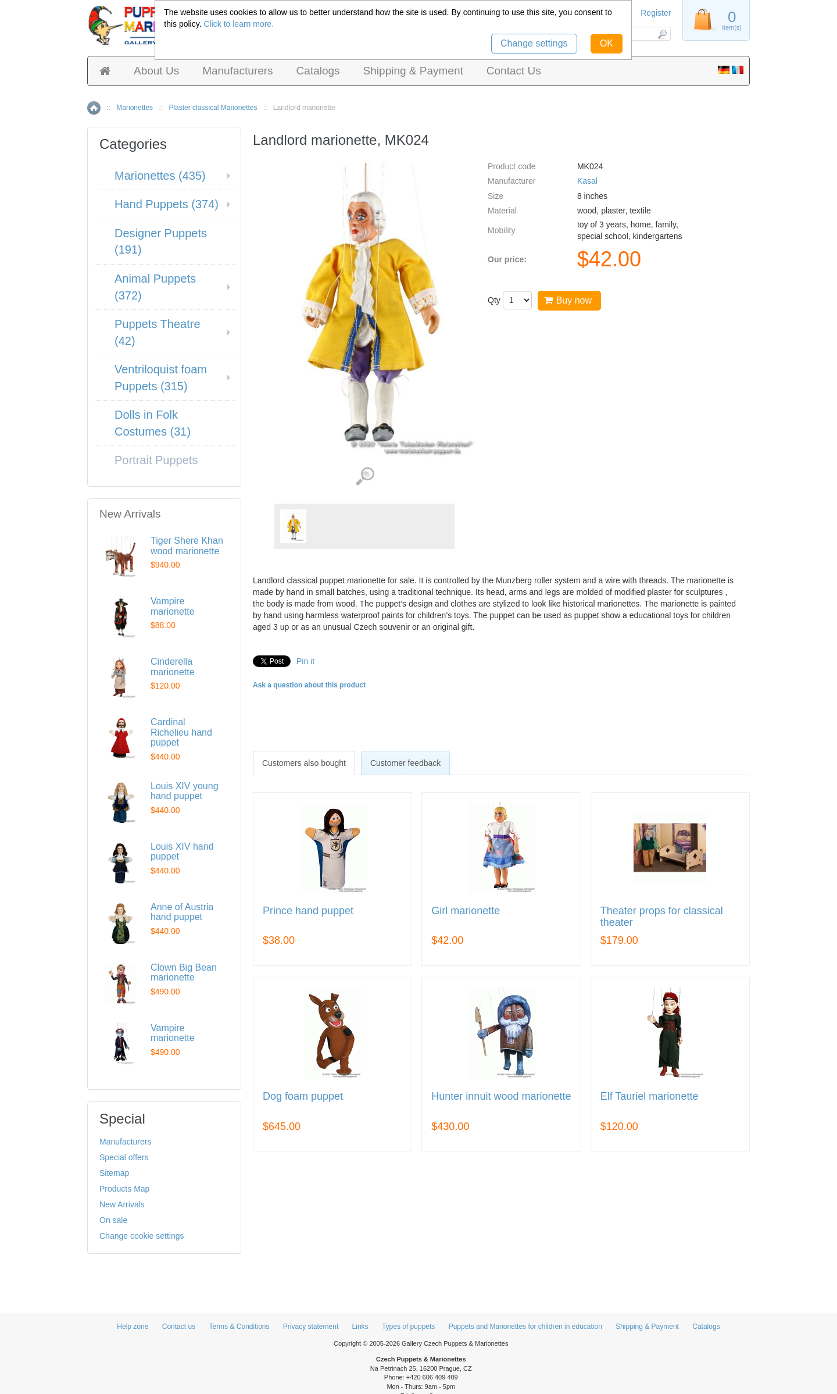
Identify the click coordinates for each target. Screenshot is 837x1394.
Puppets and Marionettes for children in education (525, 1326)
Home (94, 108)
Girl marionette (465, 911)
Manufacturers (237, 71)
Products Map (124, 1188)
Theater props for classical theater (661, 916)
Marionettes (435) (160, 175)
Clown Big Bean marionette (184, 972)
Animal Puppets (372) (155, 287)
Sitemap (114, 1173)
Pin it (305, 661)
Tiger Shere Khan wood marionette (187, 546)
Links (360, 1326)
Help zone (132, 1326)
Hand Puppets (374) (167, 204)
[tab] (304, 763)
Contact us (178, 1326)
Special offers (124, 1157)
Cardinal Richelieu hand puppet (181, 732)
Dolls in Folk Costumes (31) (153, 423)
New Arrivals (122, 1204)
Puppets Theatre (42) (158, 332)
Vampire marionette (173, 606)
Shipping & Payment (413, 71)
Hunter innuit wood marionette (501, 1096)
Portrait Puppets (156, 460)
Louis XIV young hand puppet (185, 791)
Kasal (587, 181)
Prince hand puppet (308, 911)
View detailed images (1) (365, 477)
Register (656, 12)
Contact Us (514, 71)
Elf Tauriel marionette (649, 1096)
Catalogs (318, 71)
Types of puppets (408, 1326)
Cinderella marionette (173, 667)
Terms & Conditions (239, 1326)
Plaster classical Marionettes (213, 108)
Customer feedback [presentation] (405, 763)
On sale (113, 1220)
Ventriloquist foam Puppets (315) (161, 378)
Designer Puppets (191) (161, 241)
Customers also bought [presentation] (304, 763)
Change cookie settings (141, 1235)
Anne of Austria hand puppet (182, 912)
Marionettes (134, 108)
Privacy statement (310, 1326)
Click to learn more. (238, 23)
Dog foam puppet (303, 1096)
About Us (156, 71)
